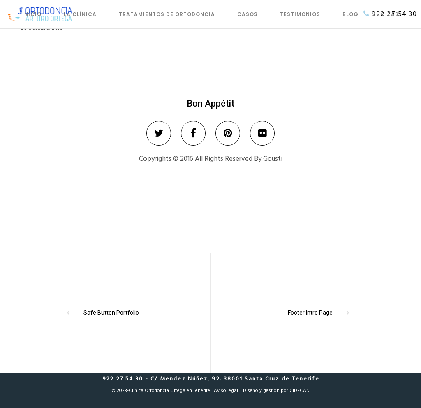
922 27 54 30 (394, 14)
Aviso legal (226, 390)
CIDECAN (299, 390)
